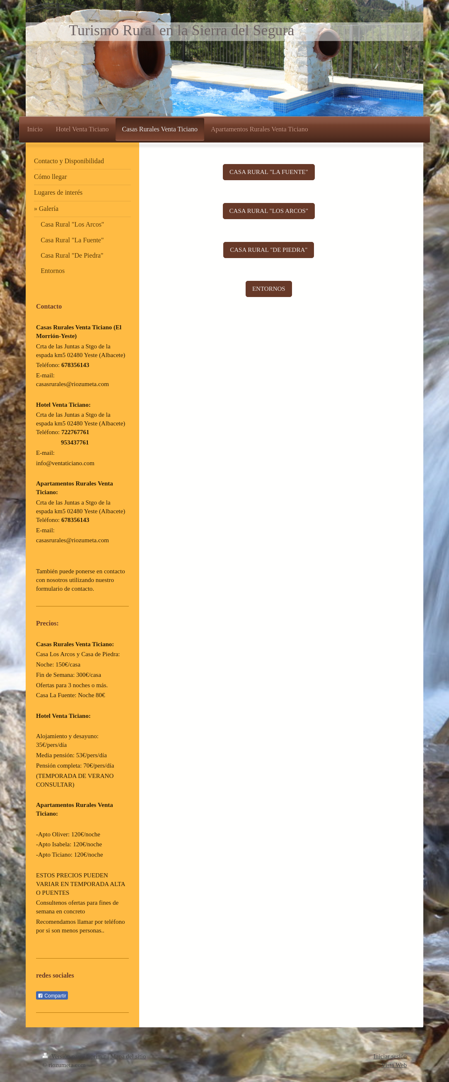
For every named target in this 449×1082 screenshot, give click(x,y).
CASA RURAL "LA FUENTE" (268, 172)
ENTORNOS (268, 288)
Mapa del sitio (128, 1056)
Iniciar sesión (390, 1056)
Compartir (52, 996)
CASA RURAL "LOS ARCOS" (269, 211)
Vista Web (394, 1065)
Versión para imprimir (75, 1056)
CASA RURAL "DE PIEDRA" (268, 249)
